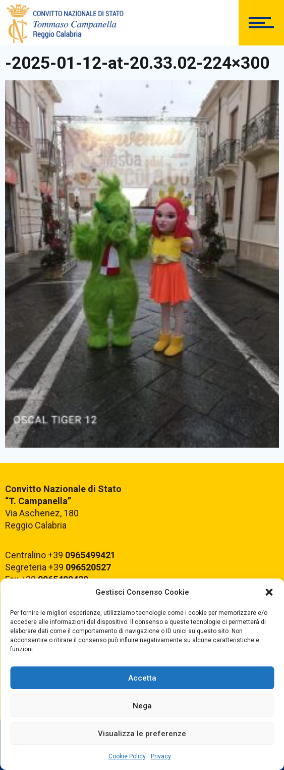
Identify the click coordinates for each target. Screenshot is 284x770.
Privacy (161, 756)
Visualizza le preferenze (142, 733)
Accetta (142, 678)
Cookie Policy (127, 756)
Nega (142, 705)
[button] (269, 592)
